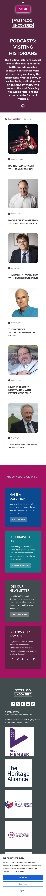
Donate (23, 9)
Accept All (23, 877)
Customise (23, 884)
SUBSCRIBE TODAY (19, 614)
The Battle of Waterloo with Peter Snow (21, 332)
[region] (23, 875)
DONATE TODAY (18, 519)
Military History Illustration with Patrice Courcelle (19, 390)
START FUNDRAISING (20, 565)
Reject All (23, 891)
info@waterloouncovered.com (19, 714)
